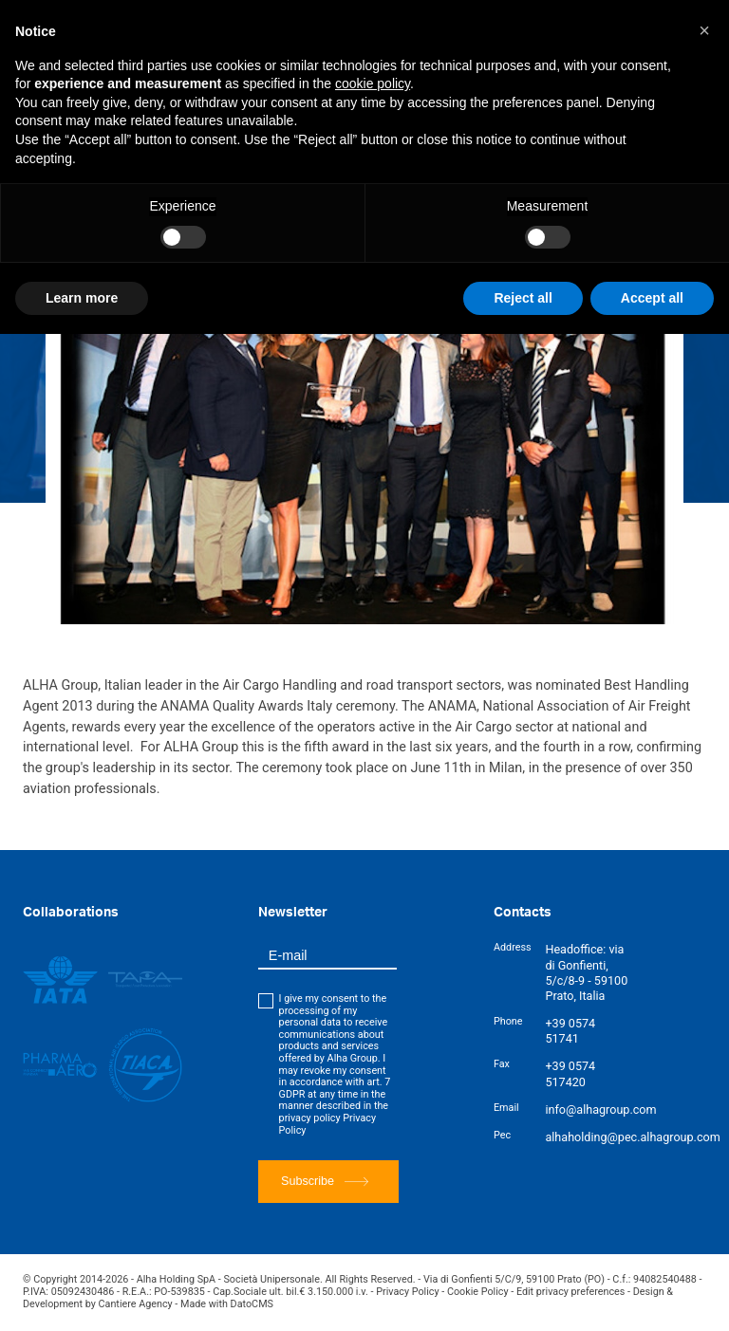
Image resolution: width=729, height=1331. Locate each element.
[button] (704, 30)
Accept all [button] (652, 297)
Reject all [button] (522, 297)
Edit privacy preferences (571, 1291)
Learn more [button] (82, 297)
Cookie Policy (478, 1291)
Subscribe (324, 1181)
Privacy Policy (407, 1291)
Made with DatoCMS (226, 1304)
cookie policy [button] (372, 83)
